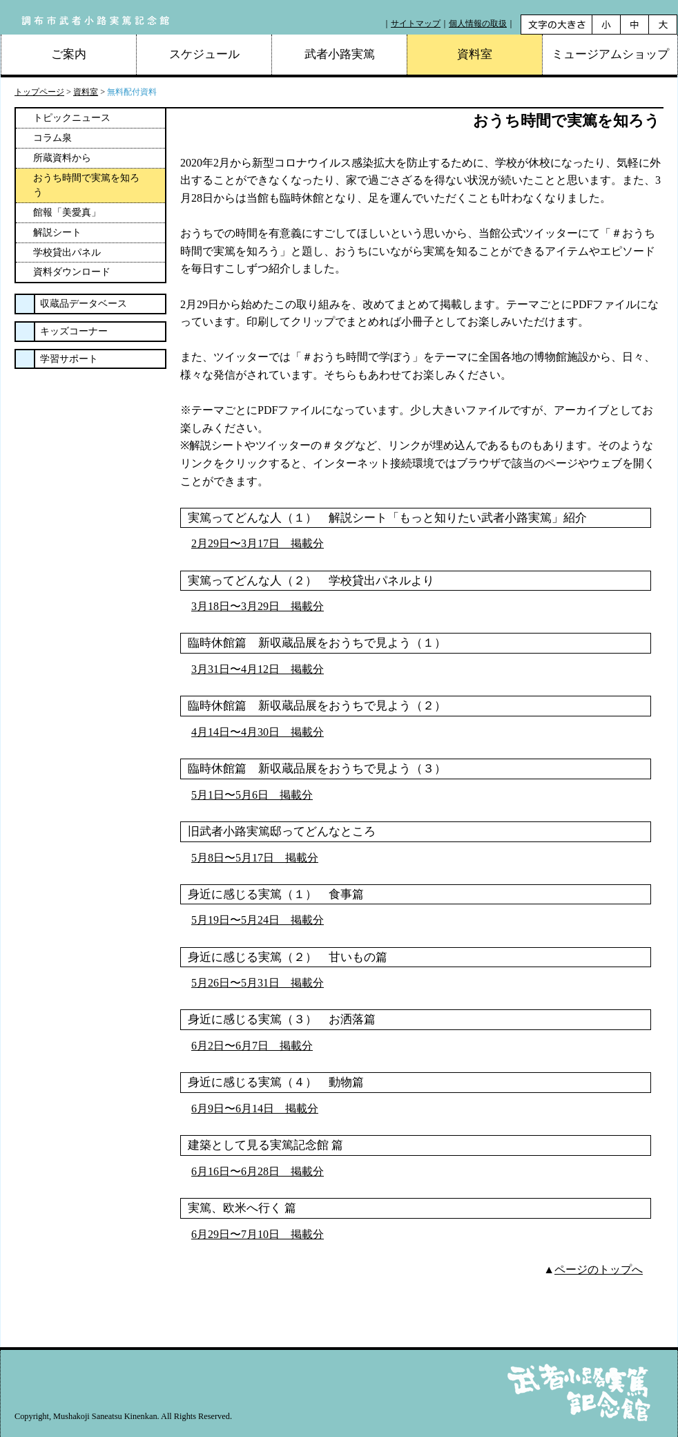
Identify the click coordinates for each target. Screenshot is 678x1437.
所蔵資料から (62, 158)
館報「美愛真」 (67, 212)
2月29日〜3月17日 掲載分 (257, 543)
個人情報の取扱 (478, 23)
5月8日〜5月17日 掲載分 (254, 858)
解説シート (57, 232)
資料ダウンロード (71, 272)
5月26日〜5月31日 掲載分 (257, 983)
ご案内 (68, 54)
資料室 (85, 92)
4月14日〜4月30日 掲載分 (257, 732)
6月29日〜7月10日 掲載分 (257, 1234)
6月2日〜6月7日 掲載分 (252, 1045)
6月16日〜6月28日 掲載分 (257, 1171)
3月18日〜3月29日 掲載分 (257, 606)
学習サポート (69, 359)
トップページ (39, 92)
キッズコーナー (74, 331)
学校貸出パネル (67, 252)
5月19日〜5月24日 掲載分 (257, 920)
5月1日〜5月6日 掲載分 (252, 795)
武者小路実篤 (339, 54)
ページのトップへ (598, 1269)
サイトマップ (415, 23)
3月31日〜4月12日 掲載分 (257, 669)
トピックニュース (71, 118)
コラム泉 (52, 138)
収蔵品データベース (83, 303)
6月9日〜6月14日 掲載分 (254, 1108)
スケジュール (204, 54)
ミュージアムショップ (610, 54)
